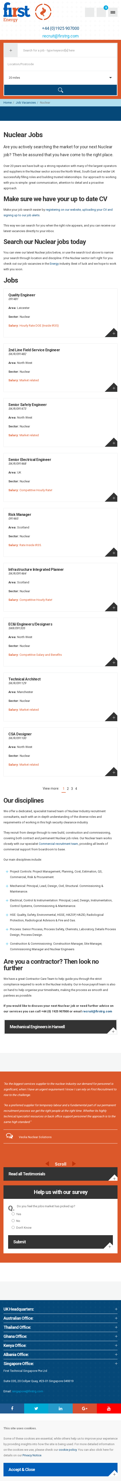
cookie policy (68, 1449)
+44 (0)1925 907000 (60, 28)
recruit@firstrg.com (61, 36)
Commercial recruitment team (58, 843)
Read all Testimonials (27, 1173)
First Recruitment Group (32, 12)
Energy (54, 263)
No (16, 1221)
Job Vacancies (26, 102)
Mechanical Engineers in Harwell (37, 1026)
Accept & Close (22, 1469)
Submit (19, 1241)
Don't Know (22, 1227)
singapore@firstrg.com (27, 1391)
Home (7, 102)
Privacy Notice (32, 1455)
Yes (16, 1214)
